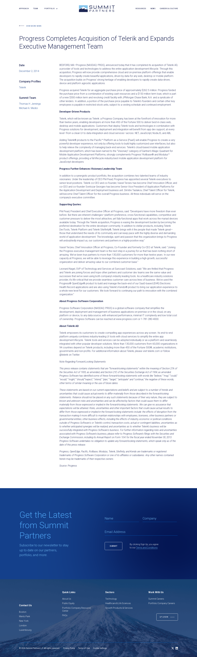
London (23, 625)
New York (23, 621)
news (153, 9)
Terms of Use (84, 648)
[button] (50, 8)
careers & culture (169, 9)
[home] (97, 8)
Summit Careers (156, 599)
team (35, 9)
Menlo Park (24, 616)
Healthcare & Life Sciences (118, 603)
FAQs (64, 615)
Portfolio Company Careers (161, 603)
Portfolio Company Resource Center (76, 609)
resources (141, 9)
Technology (111, 599)
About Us (66, 599)
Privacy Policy (69, 648)
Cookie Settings (100, 648)
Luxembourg (25, 630)
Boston (22, 612)
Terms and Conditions (147, 547)
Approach (24, 9)
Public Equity (68, 603)
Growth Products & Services (119, 608)
